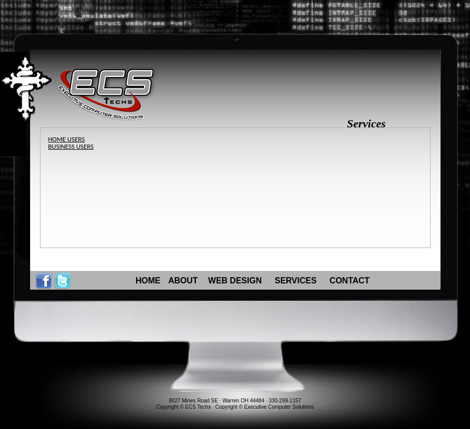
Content (39, 104)
